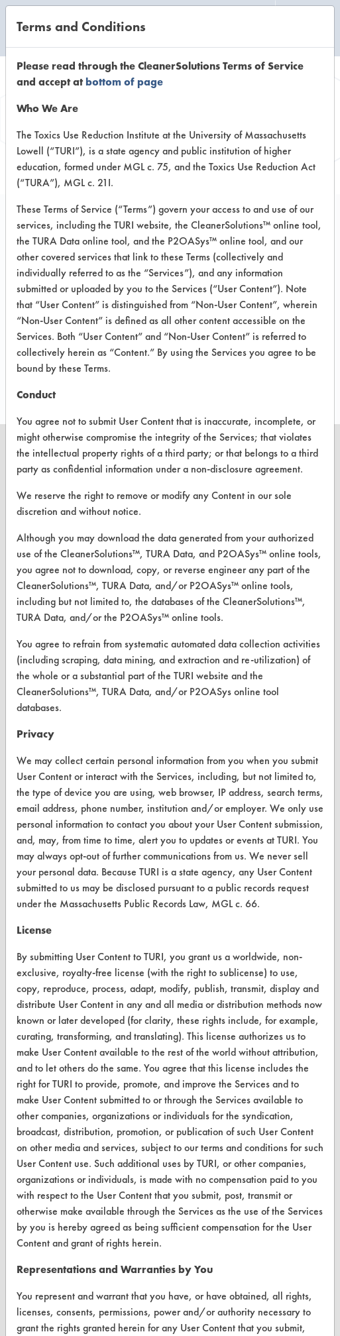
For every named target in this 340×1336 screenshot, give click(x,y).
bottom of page (124, 82)
